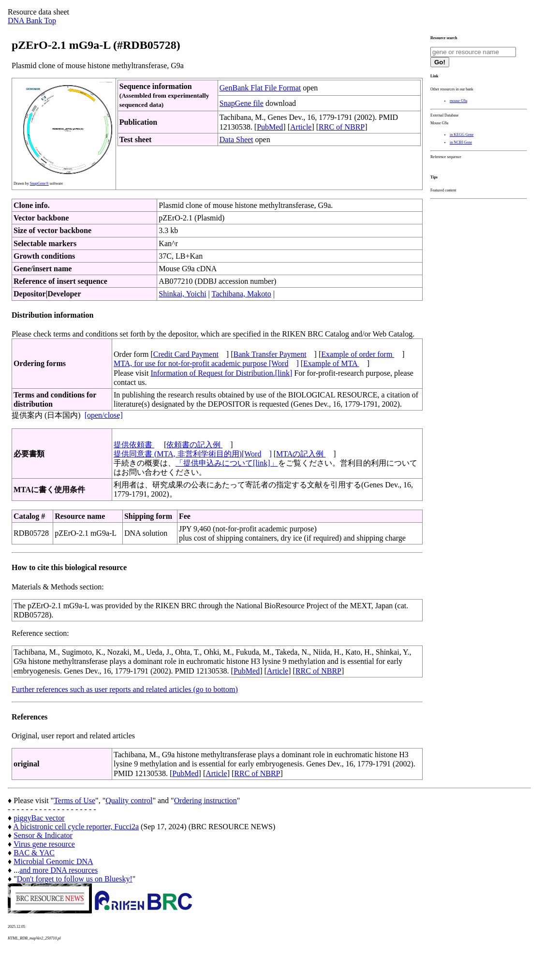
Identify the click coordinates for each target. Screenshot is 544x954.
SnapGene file (242, 103)
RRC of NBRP (342, 127)
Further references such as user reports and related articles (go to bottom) (125, 689)
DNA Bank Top (32, 20)
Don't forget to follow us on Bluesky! (74, 879)
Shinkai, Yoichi (182, 294)
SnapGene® (39, 183)
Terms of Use (74, 800)
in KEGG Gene (461, 134)
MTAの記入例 (300, 454)
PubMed (270, 127)
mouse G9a (458, 101)
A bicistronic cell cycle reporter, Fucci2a (76, 826)
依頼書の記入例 (194, 444)
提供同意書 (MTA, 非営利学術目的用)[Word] (193, 454)
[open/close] (104, 415)
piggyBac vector (39, 818)
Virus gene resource (44, 844)
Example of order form (357, 354)
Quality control (128, 800)
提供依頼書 (134, 444)
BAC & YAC (34, 853)
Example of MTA (331, 363)
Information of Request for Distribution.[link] (221, 373)
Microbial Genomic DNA (53, 861)
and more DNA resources (58, 870)
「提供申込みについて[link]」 (227, 463)
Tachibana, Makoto (241, 294)
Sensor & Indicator (43, 835)
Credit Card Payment (186, 354)
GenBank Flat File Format (260, 88)
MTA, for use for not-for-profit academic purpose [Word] (206, 363)
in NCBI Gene (461, 142)
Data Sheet (236, 139)
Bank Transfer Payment (270, 354)
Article (300, 127)
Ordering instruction (205, 800)
